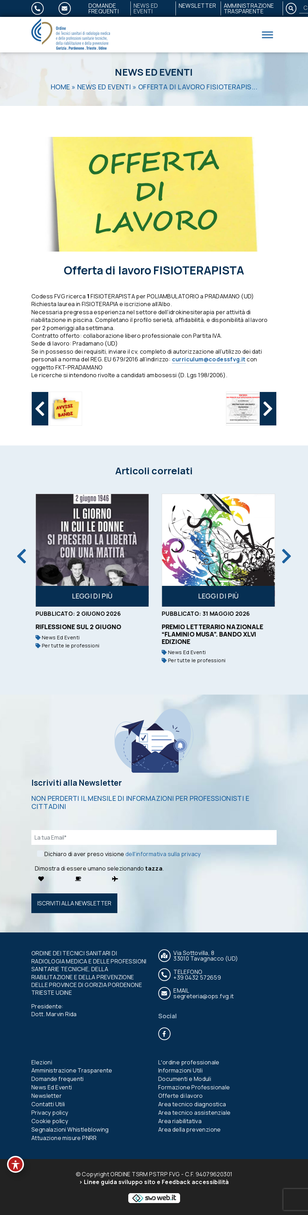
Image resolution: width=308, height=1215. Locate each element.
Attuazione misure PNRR (64, 1138)
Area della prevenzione (189, 1130)
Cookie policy (49, 1121)
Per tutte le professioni (78, 645)
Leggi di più (102, 596)
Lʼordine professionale (189, 1062)
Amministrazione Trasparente (249, 8)
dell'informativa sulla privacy (163, 854)
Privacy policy (49, 1113)
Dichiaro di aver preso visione (122, 854)
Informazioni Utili (180, 1071)
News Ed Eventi (146, 8)
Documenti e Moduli (184, 1079)
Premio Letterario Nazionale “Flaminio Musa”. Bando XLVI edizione (223, 634)
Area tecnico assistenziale (194, 1113)
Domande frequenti (103, 8)
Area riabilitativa (180, 1121)
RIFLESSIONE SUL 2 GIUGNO (89, 626)
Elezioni (41, 1062)
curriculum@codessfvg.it (209, 359)
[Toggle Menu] (267, 34)
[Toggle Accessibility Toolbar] (15, 1164)
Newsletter (197, 6)
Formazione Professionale (194, 1087)
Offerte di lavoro (180, 1096)
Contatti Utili (48, 1104)
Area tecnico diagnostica (192, 1104)
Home (60, 86)
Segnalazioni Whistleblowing (70, 1130)
